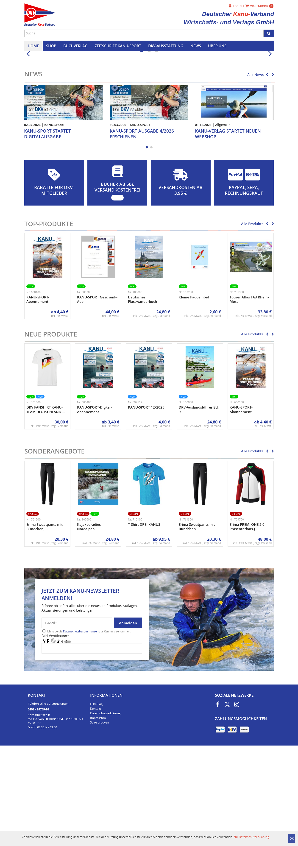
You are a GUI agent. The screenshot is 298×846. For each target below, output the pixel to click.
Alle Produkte (252, 320)
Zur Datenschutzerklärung (251, 837)
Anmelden (128, 719)
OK (292, 838)
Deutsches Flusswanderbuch (142, 395)
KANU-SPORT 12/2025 (146, 503)
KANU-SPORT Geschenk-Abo (97, 395)
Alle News (255, 171)
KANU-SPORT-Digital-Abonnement (94, 505)
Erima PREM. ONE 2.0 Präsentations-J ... (247, 623)
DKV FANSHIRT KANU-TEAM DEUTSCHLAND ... (45, 505)
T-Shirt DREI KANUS (144, 620)
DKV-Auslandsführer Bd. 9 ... (199, 505)
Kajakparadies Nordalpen (89, 623)
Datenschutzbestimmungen (80, 728)
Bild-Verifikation (55, 732)
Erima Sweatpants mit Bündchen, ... (44, 623)
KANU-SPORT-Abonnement (37, 395)
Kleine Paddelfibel (194, 393)
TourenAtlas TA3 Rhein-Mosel (249, 395)
